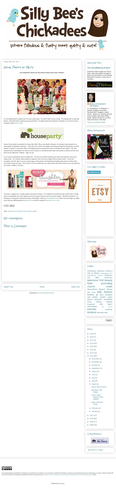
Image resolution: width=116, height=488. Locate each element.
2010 (92, 418)
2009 (92, 422)
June (94, 374)
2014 (92, 350)
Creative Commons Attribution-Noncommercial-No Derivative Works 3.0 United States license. (68, 474)
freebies (90, 295)
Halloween (100, 271)
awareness (108, 278)
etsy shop (91, 292)
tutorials (91, 309)
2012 (92, 356)
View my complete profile (96, 122)
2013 (92, 353)
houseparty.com (52, 198)
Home (42, 287)
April (93, 381)
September (96, 368)
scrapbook (91, 304)
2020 (92, 334)
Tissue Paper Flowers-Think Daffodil (97, 397)
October (95, 365)
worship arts (102, 312)
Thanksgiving (104, 273)
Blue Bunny (29, 200)
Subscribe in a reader (95, 450)
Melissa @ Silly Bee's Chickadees (98, 105)
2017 (92, 340)
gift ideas (99, 295)
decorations (92, 289)
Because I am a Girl (52, 200)
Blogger (61, 483)
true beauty (107, 306)
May (93, 378)
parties (34, 211)
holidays (108, 295)
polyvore (98, 299)
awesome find (12, 211)
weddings (108, 309)
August (94, 371)
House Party (19, 123)
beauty (20, 211)
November (96, 362)
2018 (92, 337)
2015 (92, 346)
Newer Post (8, 287)
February (95, 408)
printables (108, 299)
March (94, 384)
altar (97, 277)
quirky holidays (94, 302)
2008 (92, 425)
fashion (108, 291)
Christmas (91, 271)
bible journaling (99, 283)
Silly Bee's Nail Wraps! (96, 391)
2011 (92, 415)
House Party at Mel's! (99, 387)
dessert (102, 289)
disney (109, 289)
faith (99, 291)
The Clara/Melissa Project (98, 68)
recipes (109, 302)
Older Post (75, 287)
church (91, 286)
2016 (92, 343)
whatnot (91, 312)
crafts (109, 286)
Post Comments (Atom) (46, 293)
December (96, 359)
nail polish (92, 297)
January (95, 411)
